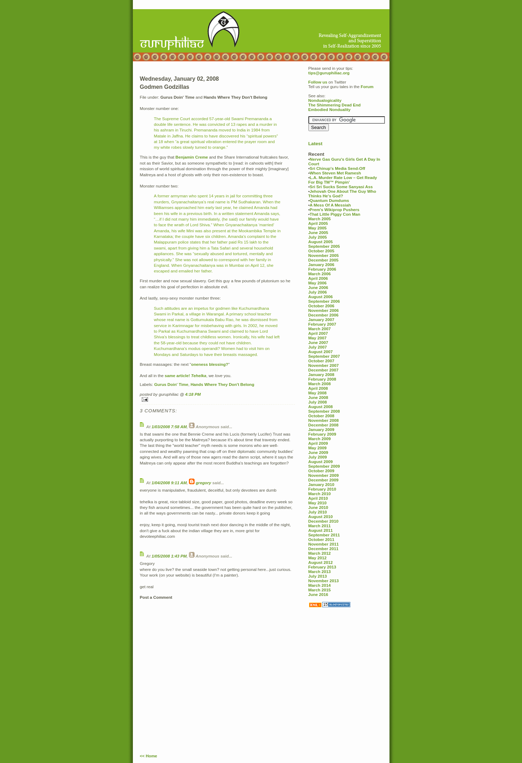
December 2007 (323, 370)
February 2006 (322, 269)
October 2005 (321, 250)
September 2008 (324, 411)
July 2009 (317, 457)
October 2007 (321, 360)
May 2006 (317, 283)
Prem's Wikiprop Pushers (335, 209)
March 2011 (319, 525)
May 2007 (317, 338)
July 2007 (317, 347)
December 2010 (323, 521)
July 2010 (317, 512)
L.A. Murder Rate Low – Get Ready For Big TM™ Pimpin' (342, 179)
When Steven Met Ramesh (335, 173)
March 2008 (319, 383)
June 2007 (318, 342)
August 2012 (320, 562)
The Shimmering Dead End (334, 105)
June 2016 (318, 594)
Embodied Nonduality (329, 109)
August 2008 (320, 406)
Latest (315, 143)
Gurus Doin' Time (171, 384)
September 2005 (324, 246)
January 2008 (321, 374)
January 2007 (321, 319)
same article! (177, 375)
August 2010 (320, 516)
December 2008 (323, 425)
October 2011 (321, 539)
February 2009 (322, 434)
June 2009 (318, 452)
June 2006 (318, 287)
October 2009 (321, 470)
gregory (203, 482)
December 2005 (323, 260)
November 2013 (323, 580)
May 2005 (317, 228)
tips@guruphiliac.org (329, 72)
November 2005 (323, 255)
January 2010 (321, 484)
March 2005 (319, 218)
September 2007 (324, 356)
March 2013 (319, 571)
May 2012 (317, 557)
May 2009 (317, 447)
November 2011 (323, 544)
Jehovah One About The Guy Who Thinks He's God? (342, 193)
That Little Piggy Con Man (335, 214)
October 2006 (321, 305)
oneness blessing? (209, 364)
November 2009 (323, 475)
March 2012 (319, 553)
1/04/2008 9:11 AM (169, 482)
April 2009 (318, 443)
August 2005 (320, 241)
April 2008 (318, 388)
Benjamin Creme (192, 157)
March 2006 (319, 273)
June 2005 (318, 232)
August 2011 (320, 530)
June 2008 (318, 397)
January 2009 (321, 429)
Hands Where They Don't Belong (222, 384)
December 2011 (323, 548)
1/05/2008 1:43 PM (169, 556)
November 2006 (323, 310)
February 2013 (322, 567)
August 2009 (320, 461)
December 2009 (323, 480)
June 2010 (318, 507)
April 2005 (318, 223)
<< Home (148, 755)
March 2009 (319, 438)
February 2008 (322, 379)
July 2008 (317, 402)
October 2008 (321, 415)
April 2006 (318, 278)
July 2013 (317, 576)
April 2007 (318, 333)
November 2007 (323, 365)
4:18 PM (193, 394)
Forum (367, 86)
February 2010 (322, 489)
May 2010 (317, 502)
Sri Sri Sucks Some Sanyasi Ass (341, 186)
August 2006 (320, 296)
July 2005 (317, 237)
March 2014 (319, 585)
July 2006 (317, 292)
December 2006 (323, 315)
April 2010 (318, 498)
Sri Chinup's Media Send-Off (337, 168)
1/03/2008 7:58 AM (169, 426)
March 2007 (319, 328)
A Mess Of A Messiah (330, 205)
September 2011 (324, 535)
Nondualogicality (325, 100)
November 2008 (323, 420)
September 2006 (324, 301)
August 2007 (320, 351)
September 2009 (324, 466)
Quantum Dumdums (329, 200)
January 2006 (321, 264)
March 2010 (319, 493)
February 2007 (322, 324)
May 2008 (317, 392)
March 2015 (319, 589)
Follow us (317, 82)
